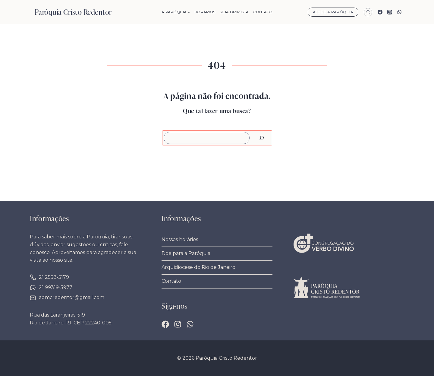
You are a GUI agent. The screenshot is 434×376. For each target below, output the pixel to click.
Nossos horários (180, 239)
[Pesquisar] (262, 138)
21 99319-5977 (55, 287)
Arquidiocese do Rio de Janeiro (198, 267)
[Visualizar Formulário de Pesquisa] (368, 12)
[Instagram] (390, 12)
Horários (204, 12)
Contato (262, 12)
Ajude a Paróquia (333, 12)
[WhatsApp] (399, 12)
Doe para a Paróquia (186, 253)
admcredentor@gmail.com (71, 297)
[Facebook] (380, 12)
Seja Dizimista (234, 12)
